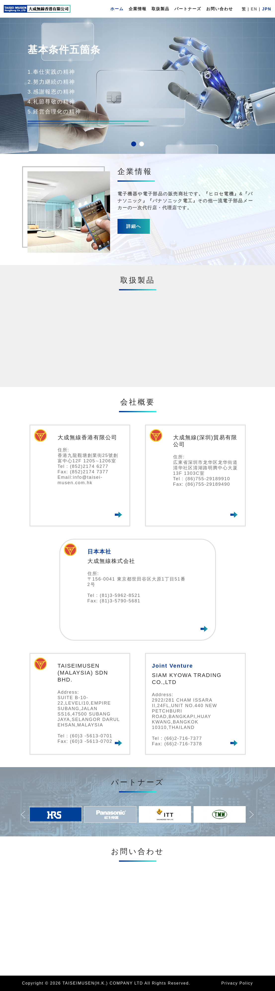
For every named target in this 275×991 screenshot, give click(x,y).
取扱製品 (160, 9)
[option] (55, 814)
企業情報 (138, 9)
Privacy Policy (237, 983)
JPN (266, 9)
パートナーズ (187, 9)
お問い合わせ (219, 9)
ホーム (117, 9)
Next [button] (254, 816)
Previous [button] (26, 816)
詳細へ (133, 226)
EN (254, 9)
